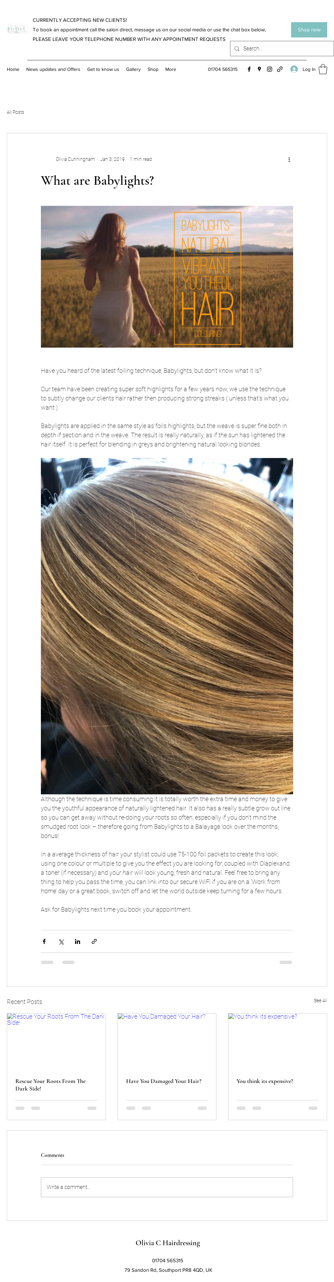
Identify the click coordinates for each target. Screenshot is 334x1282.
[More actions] (289, 159)
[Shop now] (309, 29)
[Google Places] (259, 69)
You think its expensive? (265, 1081)
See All (320, 1000)
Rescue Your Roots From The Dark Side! (50, 1084)
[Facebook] (249, 69)
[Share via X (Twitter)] (61, 941)
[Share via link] (94, 941)
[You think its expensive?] (277, 1041)
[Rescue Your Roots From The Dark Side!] (56, 1041)
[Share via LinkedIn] (77, 941)
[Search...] (281, 48)
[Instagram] (269, 69)
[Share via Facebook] (44, 941)
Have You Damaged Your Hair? (163, 1081)
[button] (323, 69)
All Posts (15, 112)
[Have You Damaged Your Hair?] (167, 1041)
